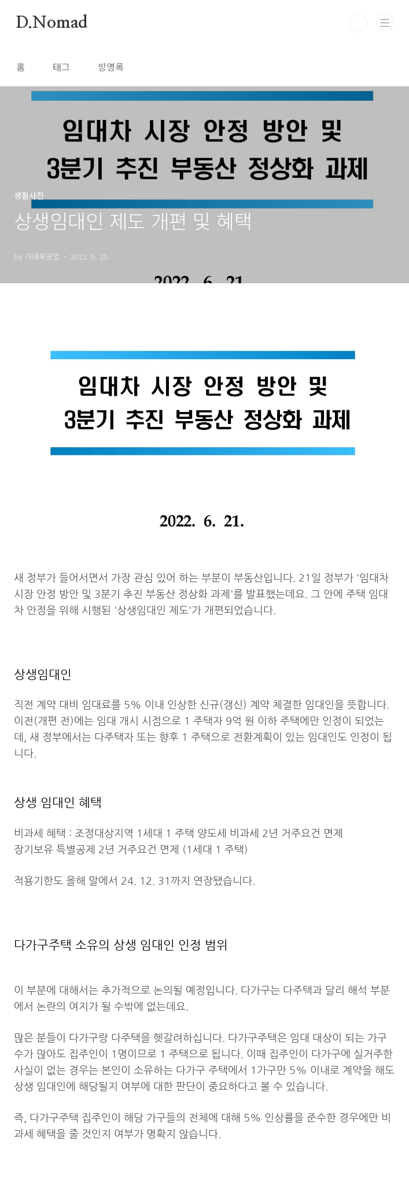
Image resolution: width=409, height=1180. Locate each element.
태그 (61, 67)
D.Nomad (52, 23)
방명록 (111, 67)
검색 (358, 23)
